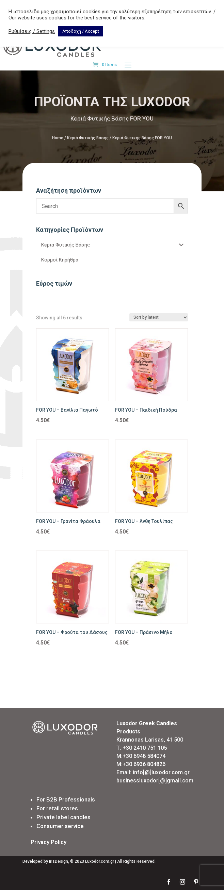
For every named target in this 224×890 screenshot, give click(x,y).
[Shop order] (158, 317)
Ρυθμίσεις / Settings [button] (32, 31)
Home (57, 138)
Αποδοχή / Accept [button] (80, 31)
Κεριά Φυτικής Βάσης (88, 138)
